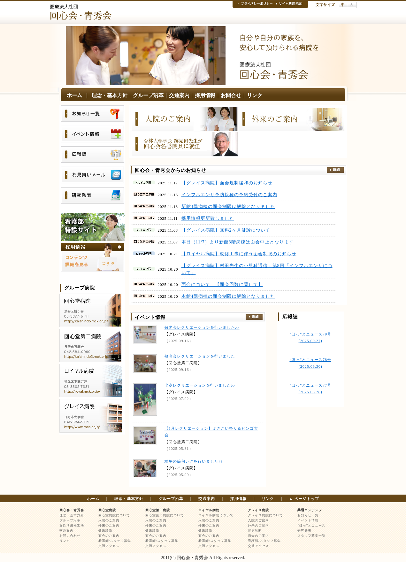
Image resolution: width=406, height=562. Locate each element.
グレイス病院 (258, 510)
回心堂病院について (114, 515)
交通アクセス (108, 546)
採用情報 (205, 95)
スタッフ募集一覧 (311, 535)
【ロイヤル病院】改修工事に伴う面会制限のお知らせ (238, 253)
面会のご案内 (108, 535)
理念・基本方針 (109, 95)
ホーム (74, 95)
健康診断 (105, 530)
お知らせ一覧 (307, 515)
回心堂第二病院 (157, 510)
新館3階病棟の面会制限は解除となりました (228, 206)
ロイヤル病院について (216, 515)
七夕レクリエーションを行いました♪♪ (200, 385)
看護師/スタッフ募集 (114, 541)
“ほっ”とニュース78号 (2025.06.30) (310, 363)
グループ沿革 (148, 95)
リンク (254, 95)
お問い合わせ (69, 535)
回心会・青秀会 (71, 510)
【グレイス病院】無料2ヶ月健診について (225, 230)
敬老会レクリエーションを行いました (200, 356)
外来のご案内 (108, 525)
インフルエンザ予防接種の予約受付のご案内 (229, 194)
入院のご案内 (108, 520)
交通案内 (179, 95)
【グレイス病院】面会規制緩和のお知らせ (226, 183)
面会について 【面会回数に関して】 (222, 284)
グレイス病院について (265, 515)
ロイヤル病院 (208, 510)
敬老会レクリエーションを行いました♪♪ (202, 327)
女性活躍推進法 (71, 525)
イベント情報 (307, 520)
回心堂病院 (107, 510)
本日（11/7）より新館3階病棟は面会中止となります (237, 242)
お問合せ (231, 95)
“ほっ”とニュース (311, 525)
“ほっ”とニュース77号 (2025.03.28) (310, 388)
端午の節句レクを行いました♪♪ (194, 461)
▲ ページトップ (304, 499)
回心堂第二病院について (164, 515)
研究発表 (304, 530)
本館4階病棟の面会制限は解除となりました (228, 296)
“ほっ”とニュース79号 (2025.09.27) (310, 337)
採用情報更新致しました (207, 218)
